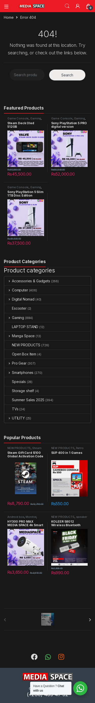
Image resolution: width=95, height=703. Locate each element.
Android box (15, 517)
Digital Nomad (19, 299)
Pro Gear (15, 363)
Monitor (31, 517)
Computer (16, 290)
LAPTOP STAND (21, 327)
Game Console (18, 118)
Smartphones (18, 372)
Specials (15, 381)
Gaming (35, 118)
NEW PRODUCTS (22, 345)
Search (67, 6)
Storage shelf (19, 391)
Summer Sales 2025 (24, 400)
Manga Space (19, 336)
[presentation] (90, 620)
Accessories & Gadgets (27, 281)
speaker (81, 517)
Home (8, 17)
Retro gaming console (67, 449)
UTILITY (14, 418)
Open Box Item (20, 354)
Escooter (15, 308)
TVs (11, 409)
